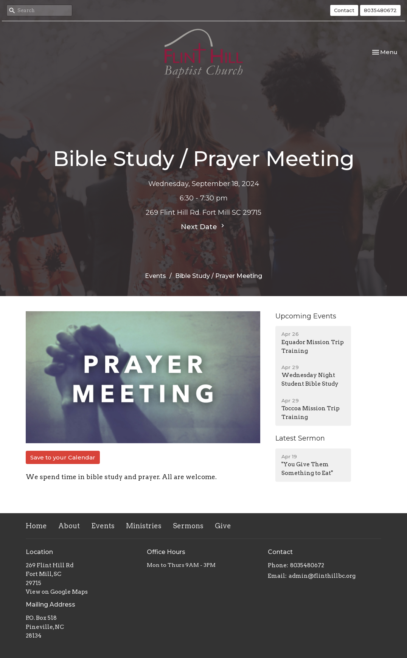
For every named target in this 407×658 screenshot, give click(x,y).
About (69, 526)
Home (36, 526)
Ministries (144, 526)
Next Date (203, 226)
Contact (344, 10)
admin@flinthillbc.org (322, 576)
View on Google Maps (57, 591)
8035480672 (380, 10)
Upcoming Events (305, 316)
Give (223, 526)
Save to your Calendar (62, 457)
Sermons (188, 526)
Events (155, 275)
